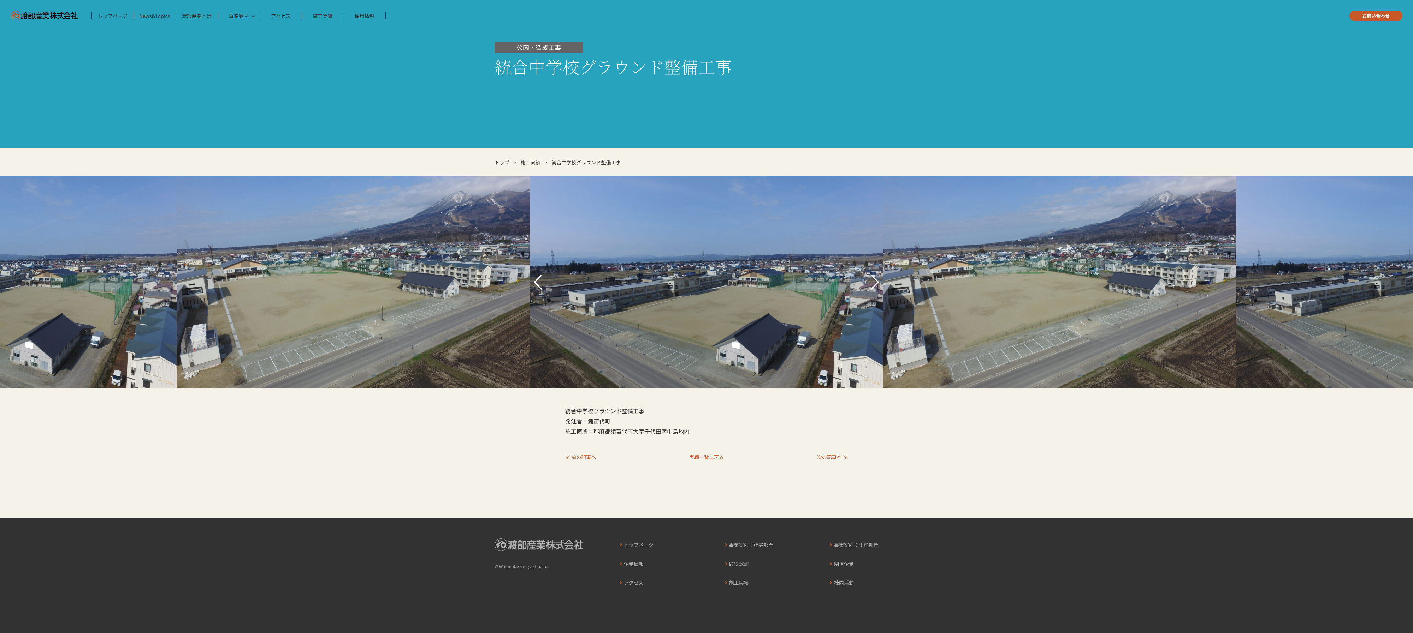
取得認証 (739, 563)
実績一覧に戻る (706, 456)
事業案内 (239, 16)
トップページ (113, 16)
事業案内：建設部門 (751, 544)
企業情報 (634, 563)
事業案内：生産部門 (856, 544)
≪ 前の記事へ (580, 456)
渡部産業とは (197, 16)
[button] (538, 282)
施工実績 (323, 16)
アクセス (280, 16)
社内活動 (844, 582)
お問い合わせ (1376, 15)
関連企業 (844, 563)
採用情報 (364, 16)
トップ (502, 162)
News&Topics (154, 16)
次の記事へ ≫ (832, 456)
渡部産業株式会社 (44, 16)
